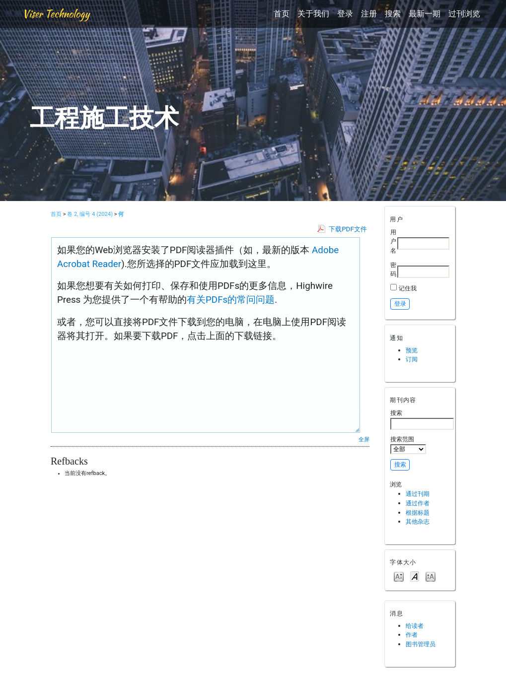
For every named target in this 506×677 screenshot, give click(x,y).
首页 (281, 13)
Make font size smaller (399, 576)
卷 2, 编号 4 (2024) (90, 214)
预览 (412, 350)
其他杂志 (418, 521)
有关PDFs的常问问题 (231, 299)
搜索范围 (408, 444)
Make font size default (415, 576)
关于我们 (313, 13)
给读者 (415, 625)
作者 (412, 634)
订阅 (412, 359)
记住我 (408, 288)
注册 (369, 13)
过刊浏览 (464, 13)
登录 (345, 13)
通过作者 (418, 503)
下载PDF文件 (348, 229)
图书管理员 (420, 644)
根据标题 (418, 512)
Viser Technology (55, 13)
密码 (393, 269)
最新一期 (424, 13)
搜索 (393, 13)
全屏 (364, 439)
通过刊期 (418, 493)
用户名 (393, 241)
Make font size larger (430, 576)
